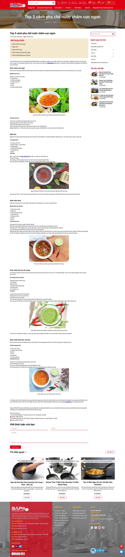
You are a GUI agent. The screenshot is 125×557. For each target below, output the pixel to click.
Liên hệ (87, 8)
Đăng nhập (84, 3)
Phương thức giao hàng (79, 518)
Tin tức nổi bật (97, 68)
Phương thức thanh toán (80, 515)
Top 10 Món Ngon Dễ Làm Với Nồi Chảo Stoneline (106, 89)
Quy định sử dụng (60, 511)
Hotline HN (75, 3)
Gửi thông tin (15, 447)
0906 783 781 (22, 526)
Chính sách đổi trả (60, 515)
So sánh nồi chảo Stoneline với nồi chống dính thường (106, 96)
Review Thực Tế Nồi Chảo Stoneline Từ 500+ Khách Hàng (106, 82)
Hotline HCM (64, 3)
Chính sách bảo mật (61, 513)
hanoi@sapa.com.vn (22, 539)
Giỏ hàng (112, 2)
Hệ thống (93, 3)
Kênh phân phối (59, 525)
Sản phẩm (102, 3)
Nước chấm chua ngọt (19, 44)
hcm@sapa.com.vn (21, 528)
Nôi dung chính (17, 40)
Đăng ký (84, 2)
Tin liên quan (17, 452)
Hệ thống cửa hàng (60, 523)
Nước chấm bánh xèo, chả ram (21, 55)
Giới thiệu (77, 8)
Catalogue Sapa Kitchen (62, 520)
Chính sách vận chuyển (61, 518)
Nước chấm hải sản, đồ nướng (21, 52)
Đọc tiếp (27, 497)
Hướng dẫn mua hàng (79, 511)
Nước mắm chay (17, 49)
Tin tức (68, 8)
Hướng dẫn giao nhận (79, 513)
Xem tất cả (110, 452)
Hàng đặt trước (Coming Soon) (103, 8)
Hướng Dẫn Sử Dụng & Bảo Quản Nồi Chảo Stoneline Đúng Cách (106, 103)
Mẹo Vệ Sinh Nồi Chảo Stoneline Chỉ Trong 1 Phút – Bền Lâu (106, 74)
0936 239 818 (22, 537)
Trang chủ (31, 8)
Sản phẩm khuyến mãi (44, 8)
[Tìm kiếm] (53, 3)
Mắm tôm (15, 47)
